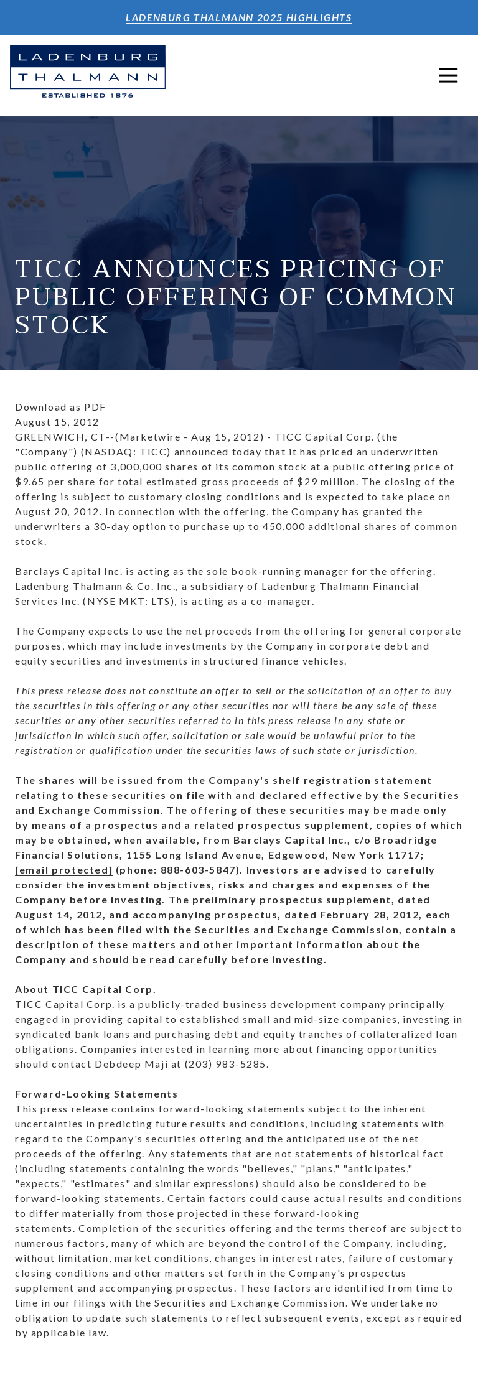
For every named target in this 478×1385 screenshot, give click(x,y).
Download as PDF (60, 407)
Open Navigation (453, 75)
